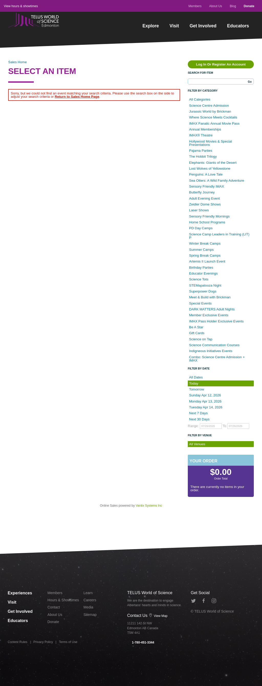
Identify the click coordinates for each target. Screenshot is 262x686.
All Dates (196, 377)
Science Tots (198, 279)
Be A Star (196, 327)
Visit (174, 25)
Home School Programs (207, 222)
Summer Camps (201, 250)
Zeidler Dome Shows (205, 204)
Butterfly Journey (202, 192)
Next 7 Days (198, 413)
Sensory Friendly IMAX (206, 186)
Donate (249, 6)
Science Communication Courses (214, 345)
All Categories (199, 99)
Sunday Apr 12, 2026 (205, 395)
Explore (151, 25)
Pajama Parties (200, 151)
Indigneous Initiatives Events (210, 351)
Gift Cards (196, 333)
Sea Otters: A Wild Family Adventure (216, 180)
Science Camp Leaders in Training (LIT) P (219, 235)
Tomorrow (196, 389)
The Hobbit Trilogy (203, 156)
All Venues (197, 444)
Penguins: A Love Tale (206, 174)
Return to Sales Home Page (77, 97)
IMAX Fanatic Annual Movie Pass (214, 123)
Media (88, 607)
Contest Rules (17, 642)
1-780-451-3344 (140, 642)
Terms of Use (68, 642)
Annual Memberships (205, 129)
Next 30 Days (199, 419)
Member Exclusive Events (208, 315)
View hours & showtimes (21, 6)
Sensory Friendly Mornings (209, 216)
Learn (88, 593)
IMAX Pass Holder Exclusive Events (216, 321)
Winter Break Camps (205, 243)
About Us (215, 6)
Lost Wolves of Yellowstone (209, 168)
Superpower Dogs (202, 291)
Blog (233, 6)
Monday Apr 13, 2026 (205, 401)
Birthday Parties (201, 267)
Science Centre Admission (209, 105)
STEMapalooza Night (205, 285)
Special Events (200, 303)
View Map (158, 616)
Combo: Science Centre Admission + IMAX (217, 358)
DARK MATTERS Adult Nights (212, 309)
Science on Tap (200, 339)
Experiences (21, 592)
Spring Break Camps (205, 255)
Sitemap (89, 615)
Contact (54, 607)
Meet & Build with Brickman (210, 297)
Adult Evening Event (204, 198)
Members (194, 6)
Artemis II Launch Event (207, 261)
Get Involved (203, 25)
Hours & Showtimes (63, 600)
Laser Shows (199, 210)
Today (193, 383)
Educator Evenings (203, 273)
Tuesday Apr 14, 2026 (205, 407)
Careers (89, 600)
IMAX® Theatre (201, 135)
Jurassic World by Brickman (210, 111)
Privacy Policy (43, 642)
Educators (238, 25)
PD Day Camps (201, 228)
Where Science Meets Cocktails (213, 117)
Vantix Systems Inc (149, 505)
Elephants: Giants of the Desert (212, 163)
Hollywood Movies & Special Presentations (210, 143)
